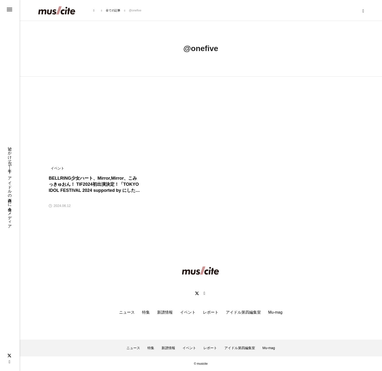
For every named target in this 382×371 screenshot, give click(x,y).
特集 (146, 312)
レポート (211, 312)
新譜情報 (165, 312)
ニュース (127, 312)
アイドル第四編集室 (243, 312)
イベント (188, 312)
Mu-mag (275, 312)
